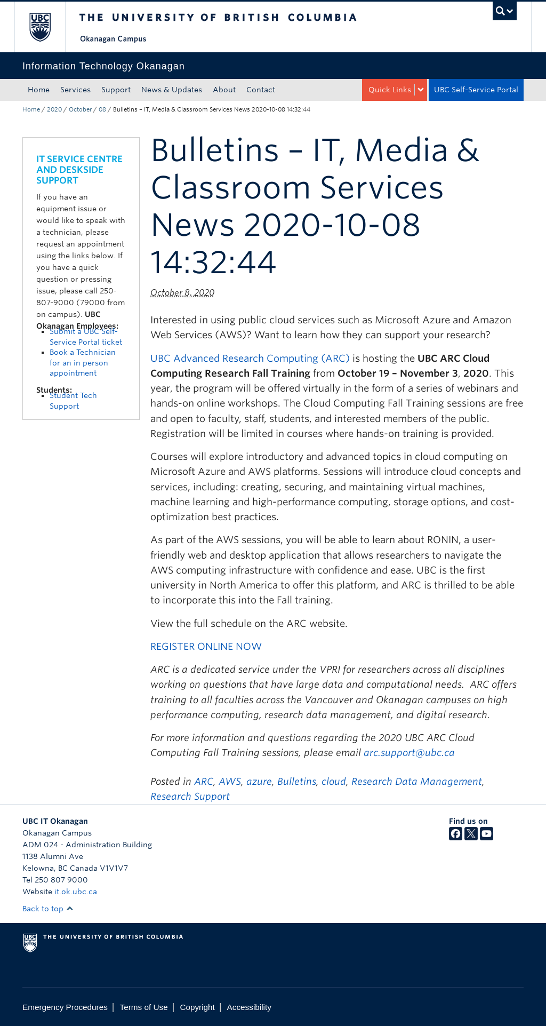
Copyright (197, 1007)
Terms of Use (144, 1007)
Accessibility (249, 1007)
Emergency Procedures (65, 1007)
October (80, 109)
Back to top (48, 908)
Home (39, 89)
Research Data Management (416, 781)
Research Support (190, 796)
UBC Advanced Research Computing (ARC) (250, 358)
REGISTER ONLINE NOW (206, 646)
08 (102, 109)
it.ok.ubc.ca (75, 891)
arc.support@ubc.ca (410, 752)
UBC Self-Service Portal (476, 89)
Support (116, 89)
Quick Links (389, 89)
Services (75, 89)
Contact (260, 89)
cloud (334, 781)
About (224, 89)
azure (259, 781)
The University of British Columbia (47, 27)
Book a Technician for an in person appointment (83, 362)
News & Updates (171, 89)
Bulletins (296, 781)
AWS (230, 781)
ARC (203, 781)
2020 (54, 109)
